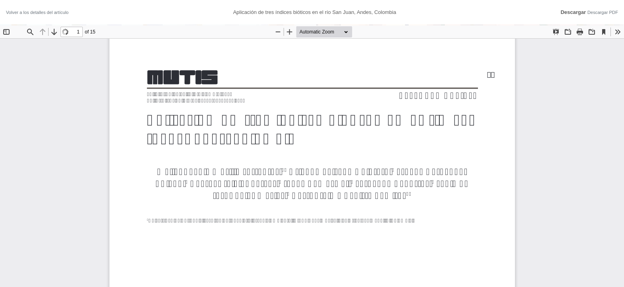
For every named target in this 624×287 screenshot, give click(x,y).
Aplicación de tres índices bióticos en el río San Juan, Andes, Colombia (314, 12)
